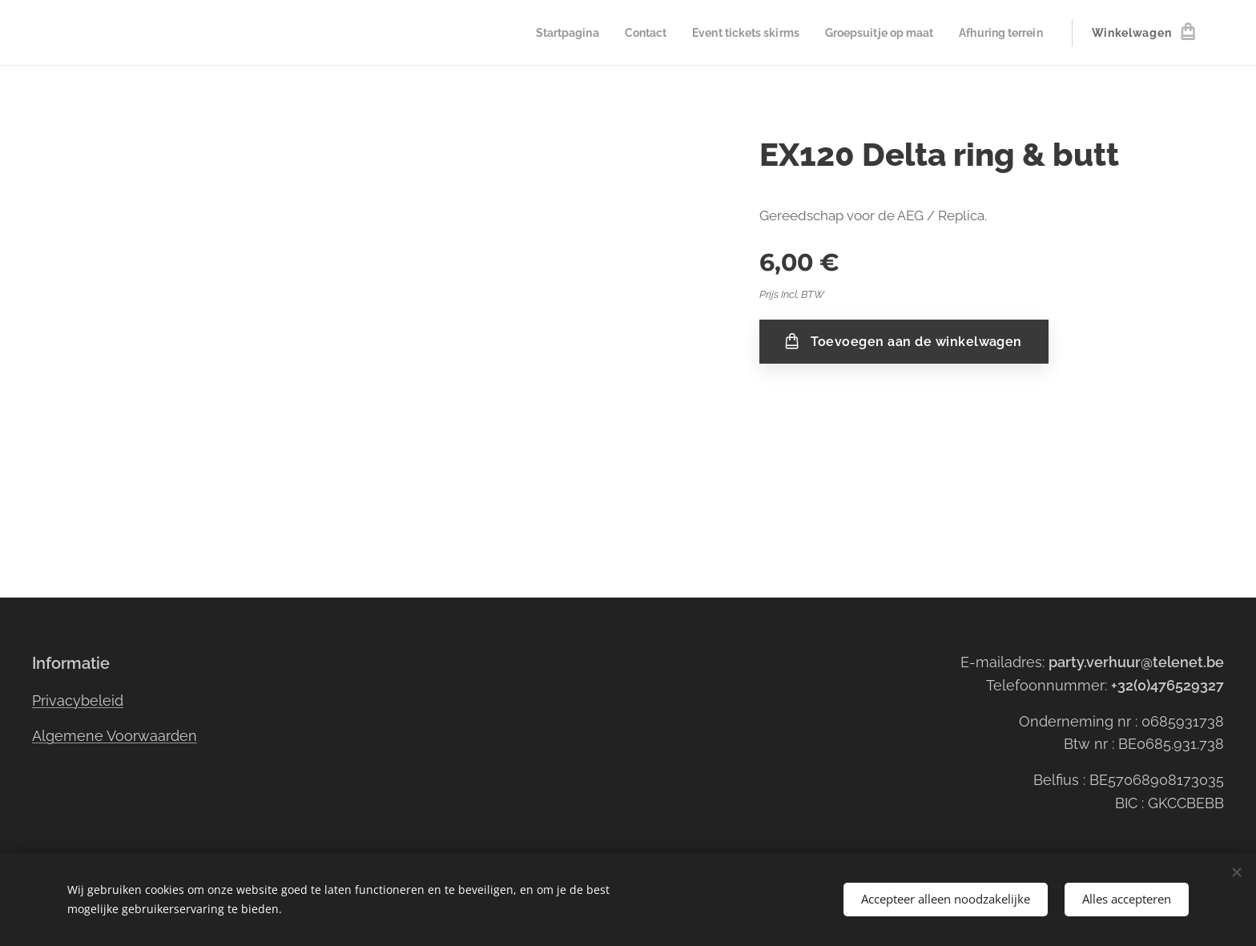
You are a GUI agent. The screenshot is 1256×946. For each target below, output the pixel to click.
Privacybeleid (77, 700)
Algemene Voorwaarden (114, 735)
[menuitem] (538, 33)
